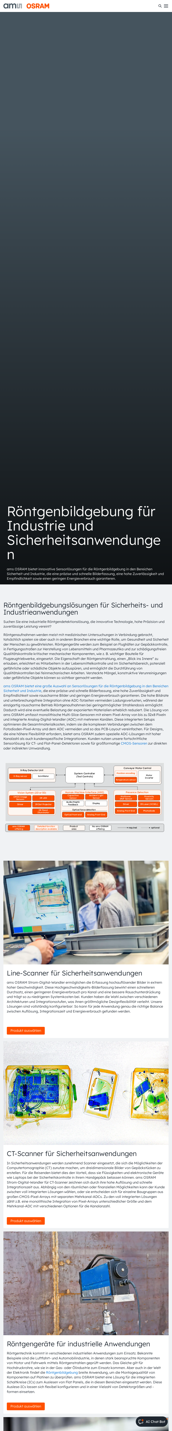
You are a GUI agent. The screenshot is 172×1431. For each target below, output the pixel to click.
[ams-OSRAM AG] (26, 6)
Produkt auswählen (25, 1030)
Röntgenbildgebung (62, 1372)
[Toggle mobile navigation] (166, 6)
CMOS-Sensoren (134, 743)
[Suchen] (160, 6)
